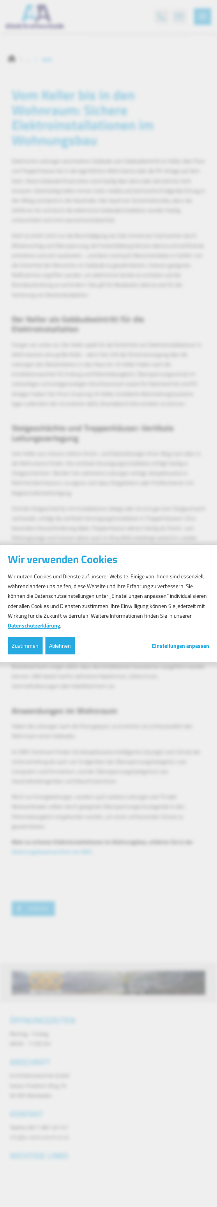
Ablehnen (60, 646)
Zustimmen (25, 646)
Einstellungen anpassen (180, 646)
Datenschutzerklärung (34, 625)
